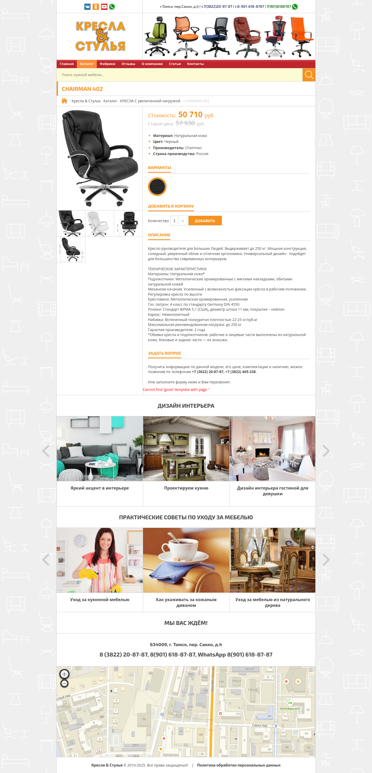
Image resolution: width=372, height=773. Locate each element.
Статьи (175, 64)
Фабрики (107, 64)
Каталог (87, 64)
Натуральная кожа (190, 135)
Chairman (193, 147)
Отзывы (128, 64)
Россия (202, 153)
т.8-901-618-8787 (249, 6)
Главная (67, 64)
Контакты (195, 64)
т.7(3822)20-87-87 (216, 6)
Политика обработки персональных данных (239, 765)
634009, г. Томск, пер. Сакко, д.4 (186, 644)
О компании (152, 64)
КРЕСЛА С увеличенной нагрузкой (150, 100)
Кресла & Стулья (86, 100)
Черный (171, 141)
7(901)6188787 (279, 6)
